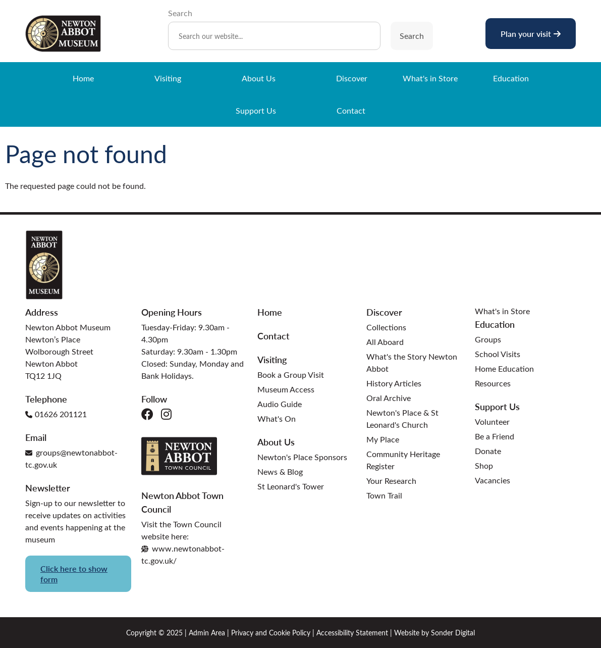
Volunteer (492, 421)
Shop (484, 465)
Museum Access (285, 389)
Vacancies (492, 480)
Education (511, 78)
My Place (382, 439)
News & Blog (280, 471)
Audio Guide (279, 403)
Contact (351, 110)
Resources (493, 383)
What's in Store (430, 78)
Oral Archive (388, 397)
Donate (488, 450)
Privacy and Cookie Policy (270, 632)
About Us (259, 78)
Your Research (391, 480)
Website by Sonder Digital (434, 632)
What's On (276, 418)
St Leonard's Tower (290, 486)
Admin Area (207, 632)
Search (180, 13)
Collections (386, 327)
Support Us (256, 110)
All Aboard (385, 341)
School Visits (497, 353)
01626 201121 (56, 414)
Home (83, 78)
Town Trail (384, 495)
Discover (351, 78)
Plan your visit (531, 33)
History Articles (393, 383)
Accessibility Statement (352, 632)
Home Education (504, 368)
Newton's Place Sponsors (302, 457)
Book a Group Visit (290, 374)
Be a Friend (494, 436)
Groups (488, 339)
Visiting (167, 78)
